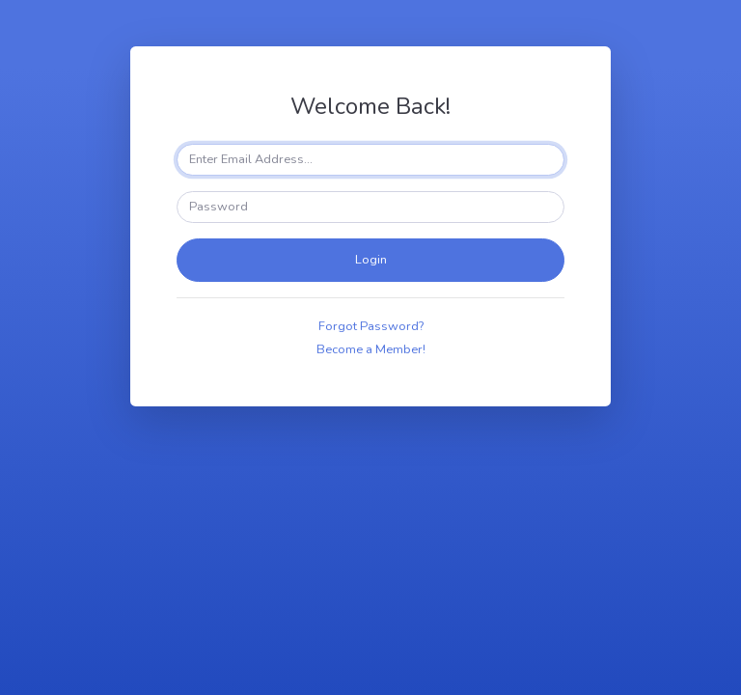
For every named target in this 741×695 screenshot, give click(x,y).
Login (371, 259)
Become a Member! (370, 349)
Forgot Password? (371, 326)
